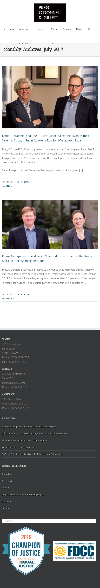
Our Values (7, 474)
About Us (54, 32)
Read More (7, 186)
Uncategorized (24, 181)
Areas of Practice (24, 32)
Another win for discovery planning (18, 447)
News (79, 29)
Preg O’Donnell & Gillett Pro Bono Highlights (23, 494)
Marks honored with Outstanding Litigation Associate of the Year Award (35, 433)
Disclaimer (7, 501)
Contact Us (7, 480)
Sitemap (6, 508)
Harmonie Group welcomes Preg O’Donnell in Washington (29, 426)
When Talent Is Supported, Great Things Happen (24, 440)
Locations (40, 29)
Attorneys (8, 29)
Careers (67, 29)
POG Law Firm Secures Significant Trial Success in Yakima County (32, 454)
